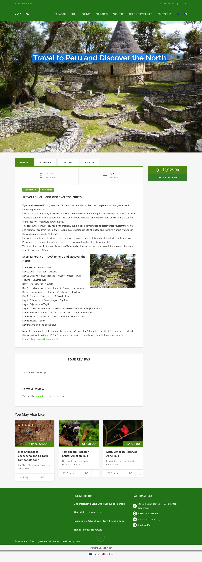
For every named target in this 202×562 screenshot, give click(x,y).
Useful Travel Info (140, 14)
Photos (89, 162)
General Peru (30, 189)
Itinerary (45, 162)
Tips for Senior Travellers (88, 529)
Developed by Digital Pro (73, 541)
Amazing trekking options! (44, 339)
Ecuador (60, 14)
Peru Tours (47, 189)
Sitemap (56, 541)
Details (24, 162)
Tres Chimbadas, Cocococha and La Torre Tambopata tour (33, 456)
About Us (118, 14)
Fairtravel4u (22, 14)
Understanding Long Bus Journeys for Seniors (99, 503)
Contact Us (164, 14)
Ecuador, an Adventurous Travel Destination (99, 521)
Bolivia (86, 14)
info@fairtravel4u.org (149, 519)
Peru (74, 14)
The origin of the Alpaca (87, 512)
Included (68, 162)
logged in (40, 396)
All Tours (102, 14)
